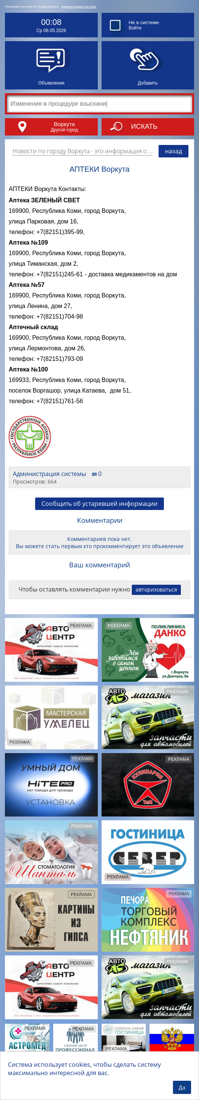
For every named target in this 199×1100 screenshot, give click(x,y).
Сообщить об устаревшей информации (99, 503)
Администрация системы (78, 6)
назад (173, 151)
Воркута (64, 124)
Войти (135, 28)
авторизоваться (156, 589)
